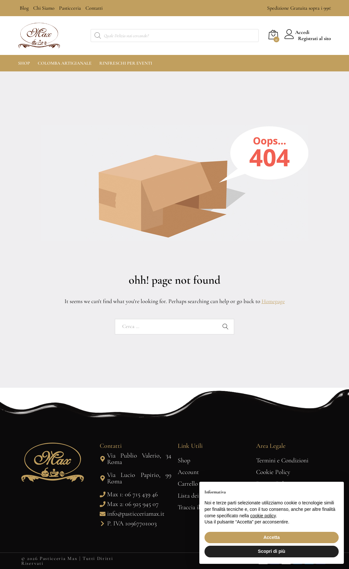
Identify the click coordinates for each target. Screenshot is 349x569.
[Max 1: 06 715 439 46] (102, 494)
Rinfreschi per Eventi (125, 63)
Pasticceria (70, 8)
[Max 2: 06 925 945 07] (102, 504)
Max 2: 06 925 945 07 (133, 504)
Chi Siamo (44, 8)
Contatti (94, 8)
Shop (24, 63)
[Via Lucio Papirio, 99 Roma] (102, 478)
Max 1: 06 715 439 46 (132, 494)
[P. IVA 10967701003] (102, 523)
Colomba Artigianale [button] (65, 63)
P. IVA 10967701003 (132, 523)
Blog (24, 8)
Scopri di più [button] (271, 551)
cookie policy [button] (263, 515)
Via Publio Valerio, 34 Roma (139, 459)
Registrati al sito (314, 39)
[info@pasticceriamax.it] (102, 514)
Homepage (273, 301)
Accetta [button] (272, 537)
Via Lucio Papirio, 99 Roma (139, 478)
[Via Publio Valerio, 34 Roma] (102, 459)
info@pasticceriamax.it (136, 514)
